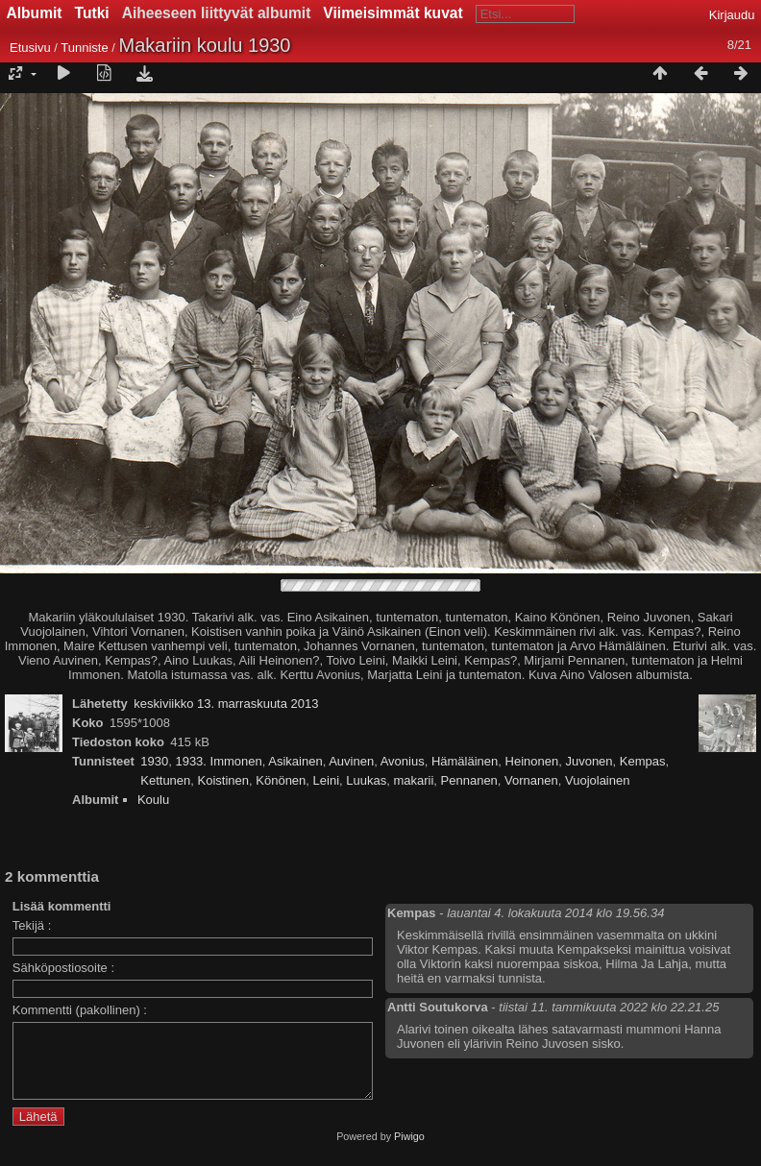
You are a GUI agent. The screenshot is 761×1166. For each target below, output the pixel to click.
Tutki (92, 13)
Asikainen (295, 761)
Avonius (402, 761)
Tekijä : (31, 925)
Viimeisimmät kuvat (392, 13)
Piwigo (409, 1150)
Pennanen (469, 780)
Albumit (34, 13)
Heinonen (532, 761)
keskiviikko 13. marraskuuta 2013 (226, 703)
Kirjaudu (732, 15)
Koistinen (223, 780)
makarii (413, 780)
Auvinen (351, 761)
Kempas (643, 761)
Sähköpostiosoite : (63, 967)
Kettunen (165, 780)
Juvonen (588, 761)
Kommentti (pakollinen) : (79, 1010)
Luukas (366, 780)
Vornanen (531, 780)
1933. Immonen (218, 761)
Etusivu (30, 47)
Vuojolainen (597, 780)
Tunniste (84, 47)
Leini (326, 780)
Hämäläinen (464, 761)
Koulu (153, 799)
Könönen (281, 780)
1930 (154, 761)
